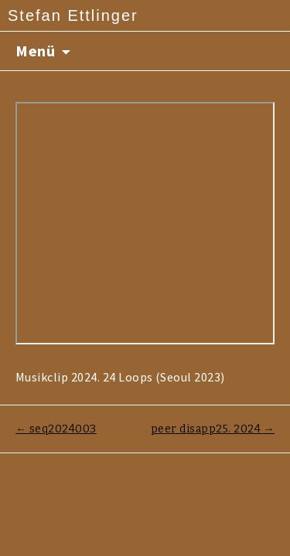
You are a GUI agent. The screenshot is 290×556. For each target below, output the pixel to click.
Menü (35, 50)
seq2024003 (56, 429)
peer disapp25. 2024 (213, 429)
